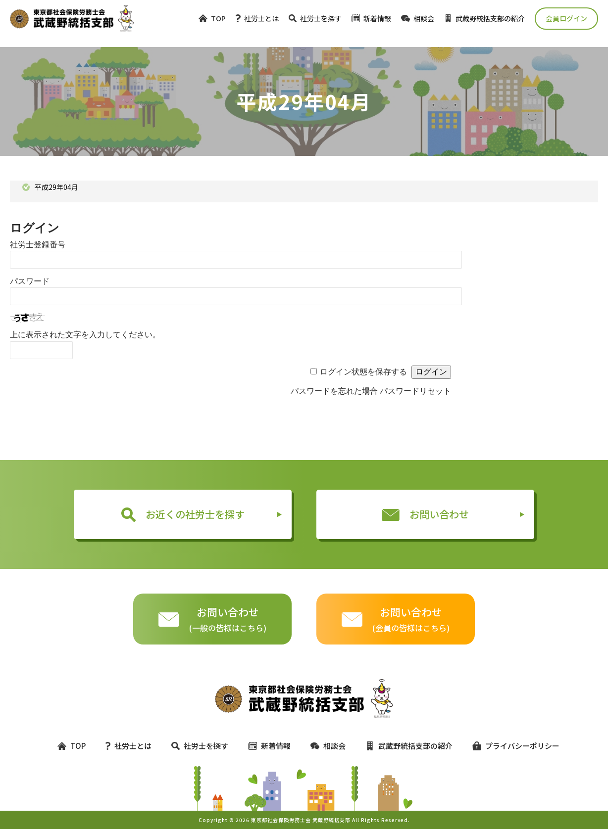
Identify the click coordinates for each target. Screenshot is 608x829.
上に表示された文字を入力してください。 (85, 334)
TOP (212, 18)
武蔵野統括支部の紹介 (484, 18)
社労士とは (257, 18)
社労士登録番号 (37, 244)
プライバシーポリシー (511, 745)
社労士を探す (315, 18)
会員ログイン (566, 18)
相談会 (417, 18)
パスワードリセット (415, 391)
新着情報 (371, 18)
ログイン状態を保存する (363, 372)
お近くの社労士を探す (183, 514)
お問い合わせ (425, 514)
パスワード (30, 281)
